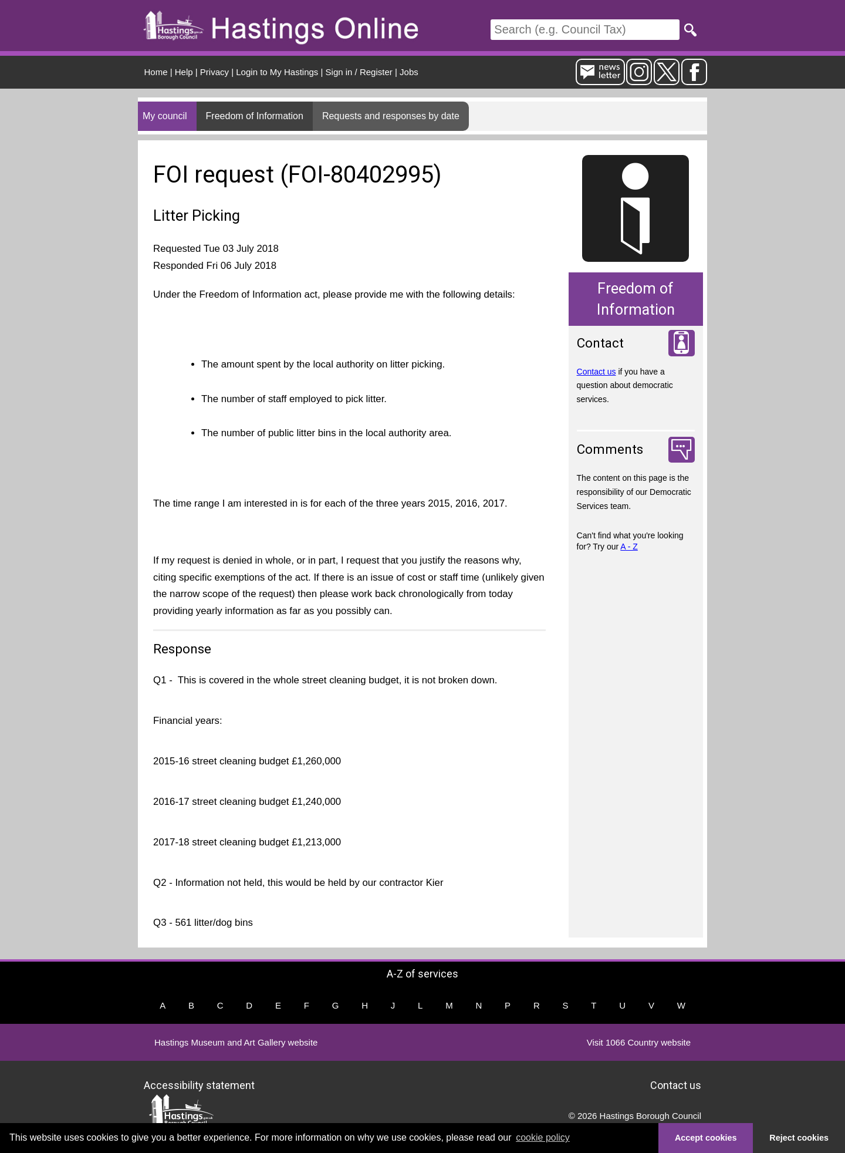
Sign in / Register (359, 72)
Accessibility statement (199, 1085)
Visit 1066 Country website (639, 1042)
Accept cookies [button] (706, 1137)
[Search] (585, 29)
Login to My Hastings (277, 72)
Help (184, 72)
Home (156, 72)
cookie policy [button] (543, 1137)
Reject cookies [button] (799, 1137)
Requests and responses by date (390, 116)
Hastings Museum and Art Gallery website (235, 1042)
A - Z (629, 546)
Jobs (409, 72)
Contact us (596, 371)
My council (165, 116)
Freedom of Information (254, 116)
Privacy (214, 72)
